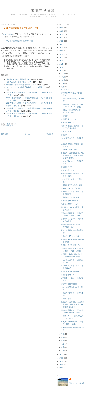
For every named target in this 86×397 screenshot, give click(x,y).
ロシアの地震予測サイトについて (18, 82)
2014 (61, 67)
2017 (61, 57)
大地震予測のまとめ (68, 119)
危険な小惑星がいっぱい (70, 204)
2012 (61, 355)
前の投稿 (50, 134)
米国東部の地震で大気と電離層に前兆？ (21, 85)
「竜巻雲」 (65, 116)
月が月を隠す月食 (67, 170)
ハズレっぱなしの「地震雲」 (71, 188)
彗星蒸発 (64, 135)
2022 (61, 41)
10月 (63, 80)
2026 (61, 28)
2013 (61, 71)
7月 (62, 334)
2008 (61, 368)
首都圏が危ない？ (67, 275)
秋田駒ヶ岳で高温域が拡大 (71, 245)
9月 (62, 83)
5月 (62, 341)
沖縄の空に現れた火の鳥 (70, 236)
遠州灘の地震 (66, 299)
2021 (61, 44)
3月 (62, 347)
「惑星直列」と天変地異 (70, 197)
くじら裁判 (65, 90)
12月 (63, 73)
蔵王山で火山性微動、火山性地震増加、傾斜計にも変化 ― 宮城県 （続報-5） (72, 304)
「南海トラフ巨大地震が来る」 (72, 185)
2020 (61, 48)
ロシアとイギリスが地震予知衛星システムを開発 (24, 87)
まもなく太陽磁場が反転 (70, 271)
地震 (7, 126)
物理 (11, 126)
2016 (61, 61)
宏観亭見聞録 (43, 11)
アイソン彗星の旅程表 (69, 284)
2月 (62, 350)
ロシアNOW (7, 34)
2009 (61, 364)
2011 (61, 358)
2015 (61, 64)
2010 (61, 361)
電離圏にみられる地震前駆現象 (17, 79)
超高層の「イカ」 (67, 167)
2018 (61, 54)
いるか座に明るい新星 (69, 150)
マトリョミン (66, 131)
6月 (62, 337)
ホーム (27, 134)
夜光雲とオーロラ (67, 122)
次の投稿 (4, 134)
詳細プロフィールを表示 (76, 383)
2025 (61, 31)
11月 (63, 77)
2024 (61, 34)
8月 (62, 87)
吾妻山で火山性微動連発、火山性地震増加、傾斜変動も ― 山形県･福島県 (72, 155)
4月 (62, 344)
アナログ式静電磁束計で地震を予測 (19, 41)
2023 (61, 38)
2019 (61, 51)
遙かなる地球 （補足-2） (70, 201)
